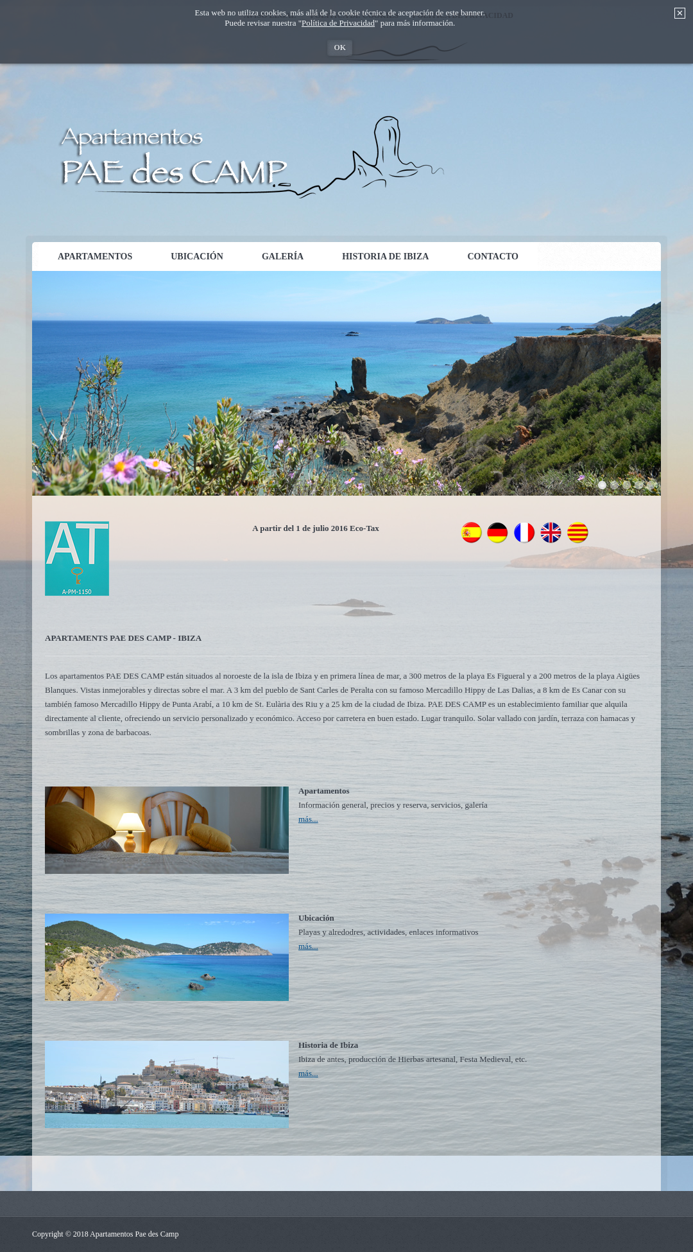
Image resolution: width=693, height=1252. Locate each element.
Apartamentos (95, 256)
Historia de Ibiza (385, 256)
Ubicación (197, 256)
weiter (673, 380)
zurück (19, 380)
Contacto (492, 256)
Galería (283, 256)
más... (308, 819)
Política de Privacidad (338, 23)
